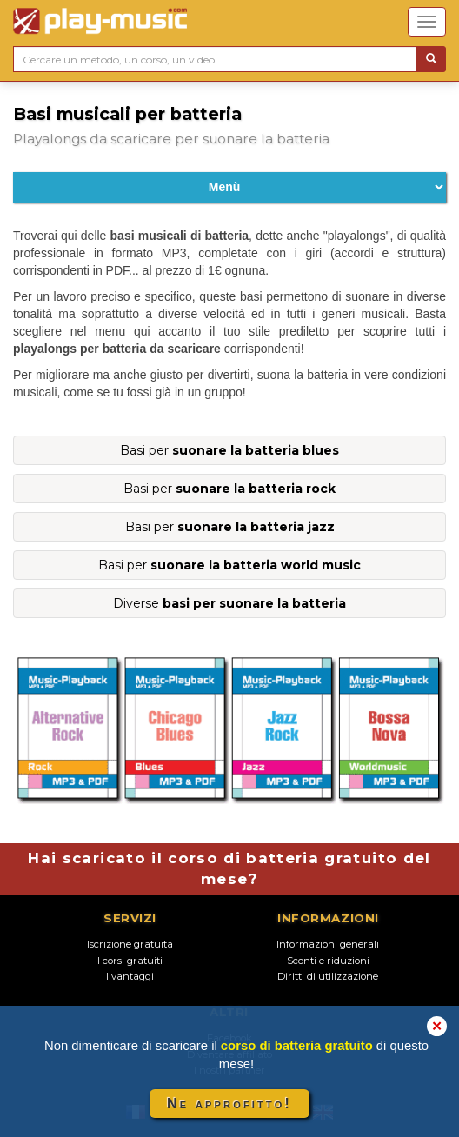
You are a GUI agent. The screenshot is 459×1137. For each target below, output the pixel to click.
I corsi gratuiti (130, 960)
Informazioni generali (327, 944)
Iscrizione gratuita (130, 944)
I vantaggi (130, 976)
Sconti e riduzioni (328, 960)
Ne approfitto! (229, 1103)
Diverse (229, 603)
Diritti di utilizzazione (327, 976)
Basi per (229, 450)
